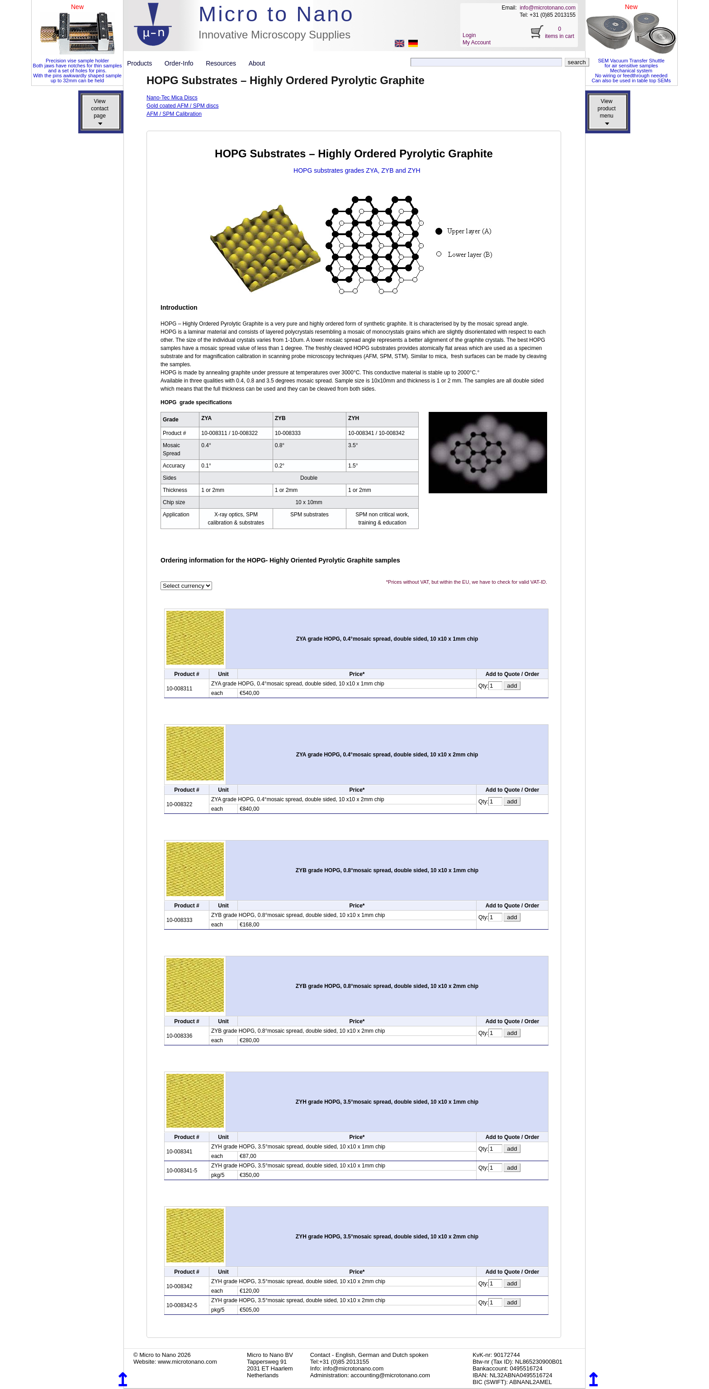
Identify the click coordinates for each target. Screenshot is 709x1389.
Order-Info (182, 63)
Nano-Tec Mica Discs (172, 97)
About (257, 63)
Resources (224, 63)
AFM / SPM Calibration (174, 114)
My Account (477, 42)
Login (469, 35)
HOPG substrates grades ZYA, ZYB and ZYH (357, 170)
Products (143, 63)
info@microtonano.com (548, 8)
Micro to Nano (276, 14)
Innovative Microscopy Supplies (274, 34)
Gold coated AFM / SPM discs (182, 106)
